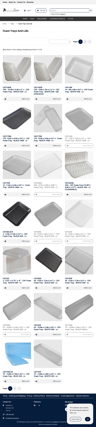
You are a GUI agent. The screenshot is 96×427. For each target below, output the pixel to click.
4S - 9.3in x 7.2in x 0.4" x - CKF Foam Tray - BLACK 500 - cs (47, 280)
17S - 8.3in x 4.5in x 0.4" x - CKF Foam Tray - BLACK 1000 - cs (16, 138)
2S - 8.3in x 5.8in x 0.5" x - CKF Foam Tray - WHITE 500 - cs (78, 234)
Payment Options (82, 396)
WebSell (56, 422)
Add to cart (16, 99)
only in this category (57, 14)
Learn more (75, 419)
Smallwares (42, 19)
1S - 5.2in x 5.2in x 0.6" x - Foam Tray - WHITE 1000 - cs (16, 185)
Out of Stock (79, 146)
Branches (30, 2)
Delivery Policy (39, 396)
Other (70, 19)
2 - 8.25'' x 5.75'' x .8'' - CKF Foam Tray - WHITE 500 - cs (17, 280)
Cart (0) (41, 10)
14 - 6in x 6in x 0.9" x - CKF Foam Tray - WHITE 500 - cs (79, 89)
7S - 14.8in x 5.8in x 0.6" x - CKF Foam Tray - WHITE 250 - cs (47, 374)
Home (5, 2)
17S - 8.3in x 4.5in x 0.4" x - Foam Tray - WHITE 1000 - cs (48, 138)
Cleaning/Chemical (57, 19)
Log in (27, 10)
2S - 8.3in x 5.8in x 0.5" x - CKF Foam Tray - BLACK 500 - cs (47, 234)
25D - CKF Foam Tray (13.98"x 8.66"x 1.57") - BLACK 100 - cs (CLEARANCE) (77, 186)
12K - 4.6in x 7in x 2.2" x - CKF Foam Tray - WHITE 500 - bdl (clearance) (46, 90)
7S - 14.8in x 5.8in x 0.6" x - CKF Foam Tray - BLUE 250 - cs (16, 374)
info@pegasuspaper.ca (12, 418)
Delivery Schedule (52, 396)
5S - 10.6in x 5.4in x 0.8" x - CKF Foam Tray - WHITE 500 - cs (47, 327)
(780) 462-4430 (10, 414)
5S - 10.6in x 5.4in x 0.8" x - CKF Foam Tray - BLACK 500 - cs (16, 327)
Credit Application (68, 396)
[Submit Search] (90, 10)
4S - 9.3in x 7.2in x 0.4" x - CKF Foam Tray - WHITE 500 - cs (78, 280)
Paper (25, 19)
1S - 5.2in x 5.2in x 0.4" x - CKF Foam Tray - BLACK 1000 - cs (78, 138)
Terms (5, 396)
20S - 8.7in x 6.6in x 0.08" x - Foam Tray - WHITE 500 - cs (46, 185)
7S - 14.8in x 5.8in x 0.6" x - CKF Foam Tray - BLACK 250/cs (78, 327)
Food (32, 19)
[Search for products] (70, 10)
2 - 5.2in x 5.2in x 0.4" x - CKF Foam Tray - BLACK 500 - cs (15, 234)
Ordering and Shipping (17, 396)
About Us (12, 2)
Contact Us (21, 2)
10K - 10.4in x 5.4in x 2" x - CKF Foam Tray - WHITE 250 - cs (16, 89)
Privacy (29, 396)
